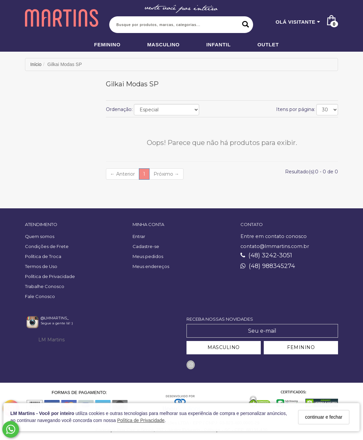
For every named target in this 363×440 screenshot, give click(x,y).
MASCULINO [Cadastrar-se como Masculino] (223, 347)
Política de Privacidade (141, 420)
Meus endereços (151, 266)
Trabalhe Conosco (44, 286)
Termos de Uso (41, 266)
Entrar (139, 236)
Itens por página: (295, 109)
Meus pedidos (148, 256)
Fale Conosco (40, 296)
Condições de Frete (47, 246)
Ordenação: (119, 109)
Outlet (268, 44)
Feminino (107, 44)
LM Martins (51, 340)
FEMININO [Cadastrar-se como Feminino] (301, 347)
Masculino (163, 44)
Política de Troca (43, 256)
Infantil (218, 44)
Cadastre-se (146, 246)
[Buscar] (245, 24)
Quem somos (39, 236)
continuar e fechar (323, 417)
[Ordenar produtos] (166, 109)
